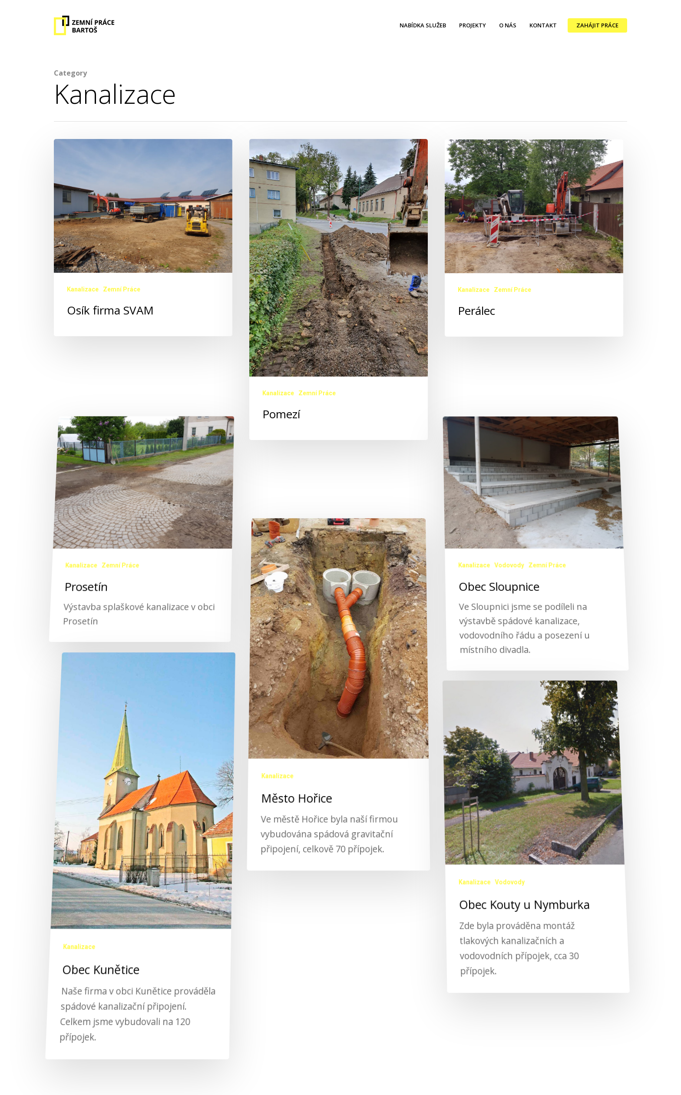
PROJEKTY (472, 25)
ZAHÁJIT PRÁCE (597, 25)
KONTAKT (543, 25)
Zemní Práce (121, 289)
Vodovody (510, 605)
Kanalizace (83, 289)
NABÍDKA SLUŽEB (423, 25)
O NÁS (507, 25)
